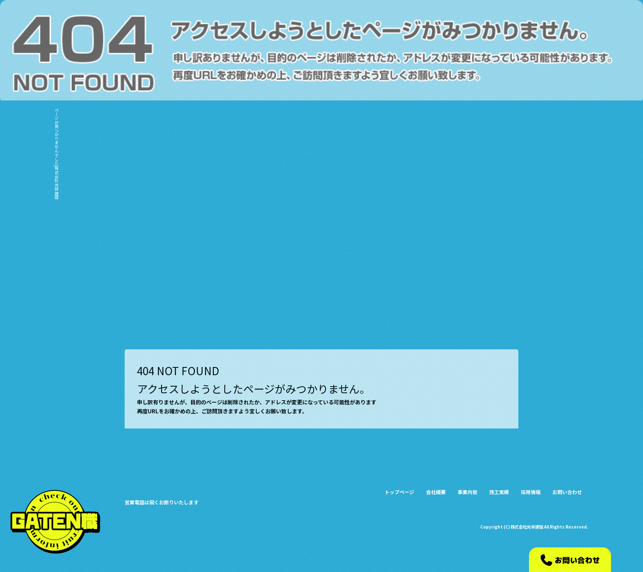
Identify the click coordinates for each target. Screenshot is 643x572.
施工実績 (528, 59)
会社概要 (471, 59)
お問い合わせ (591, 59)
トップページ (438, 59)
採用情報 (557, 59)
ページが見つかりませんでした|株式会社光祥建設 (56, 153)
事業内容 (500, 59)
